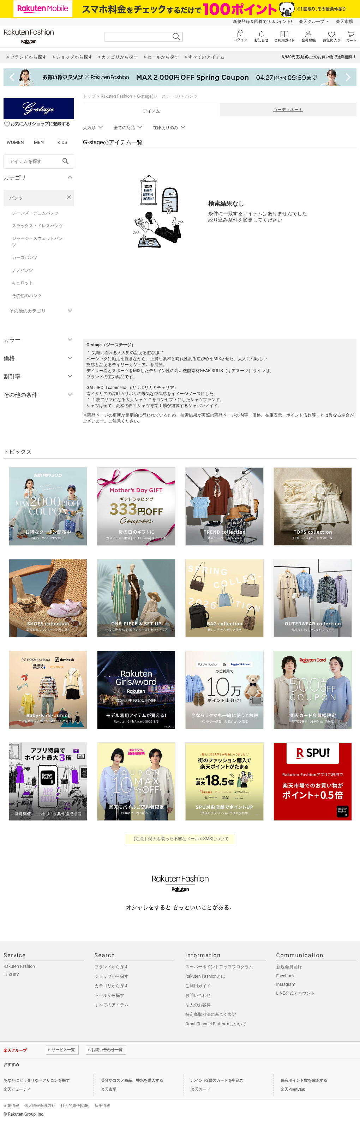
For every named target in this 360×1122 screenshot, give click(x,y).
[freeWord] (39, 161)
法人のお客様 (198, 1004)
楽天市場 (344, 21)
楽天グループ (311, 21)
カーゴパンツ (24, 257)
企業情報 (11, 1105)
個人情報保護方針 (39, 1105)
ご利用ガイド (198, 985)
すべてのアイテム (111, 1004)
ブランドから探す (111, 966)
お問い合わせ (198, 995)
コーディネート (288, 109)
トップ (89, 96)
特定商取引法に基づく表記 (210, 1014)
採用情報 (102, 1105)
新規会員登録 (289, 966)
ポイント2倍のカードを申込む (217, 1080)
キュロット (22, 282)
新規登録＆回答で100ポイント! (262, 21)
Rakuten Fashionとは (205, 976)
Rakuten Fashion (116, 96)
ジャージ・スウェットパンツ (37, 241)
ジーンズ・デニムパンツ (35, 213)
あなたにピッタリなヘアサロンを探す (37, 1080)
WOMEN (15, 142)
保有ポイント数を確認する (304, 1080)
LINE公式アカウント (295, 993)
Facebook (285, 976)
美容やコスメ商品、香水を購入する (132, 1080)
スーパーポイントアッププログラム (219, 966)
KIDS (62, 142)
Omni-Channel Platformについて (215, 1023)
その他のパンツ (27, 295)
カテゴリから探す (111, 985)
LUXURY (11, 974)
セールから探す (109, 995)
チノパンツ (22, 270)
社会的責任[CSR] (75, 1105)
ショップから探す (111, 976)
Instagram (285, 984)
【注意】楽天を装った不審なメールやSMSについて (180, 838)
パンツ (16, 198)
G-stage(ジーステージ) (158, 96)
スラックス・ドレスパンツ (37, 225)
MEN (39, 142)
